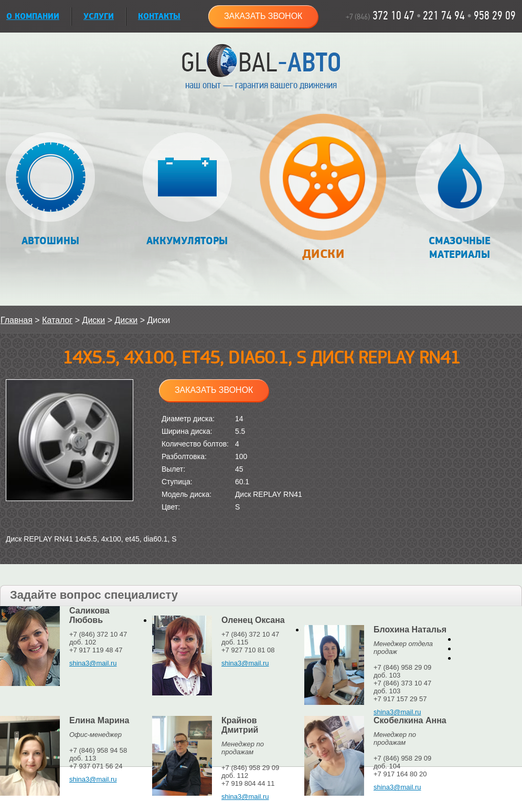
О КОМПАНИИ (32, 16)
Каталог (57, 320)
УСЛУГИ (98, 16)
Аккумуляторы (187, 190)
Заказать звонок (263, 16)
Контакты (159, 16)
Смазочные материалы (460, 197)
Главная (17, 320)
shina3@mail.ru (93, 663)
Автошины (50, 190)
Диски (323, 192)
